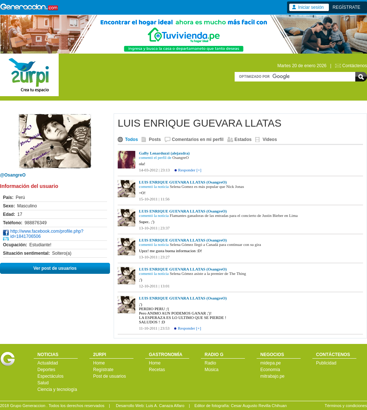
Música (212, 369)
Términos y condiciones (345, 405)
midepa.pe (270, 363)
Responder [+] (189, 170)
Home (99, 363)
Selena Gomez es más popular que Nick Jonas (207, 186)
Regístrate (103, 369)
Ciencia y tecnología (57, 389)
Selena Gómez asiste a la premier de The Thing (208, 273)
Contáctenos (354, 65)
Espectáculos (50, 376)
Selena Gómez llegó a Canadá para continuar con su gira (215, 244)
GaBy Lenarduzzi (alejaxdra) (164, 153)
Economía (270, 369)
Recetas (157, 369)
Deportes (46, 369)
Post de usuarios (109, 376)
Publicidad (326, 363)
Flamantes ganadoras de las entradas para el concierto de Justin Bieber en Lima (234, 215)
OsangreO (180, 157)
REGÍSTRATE (346, 7)
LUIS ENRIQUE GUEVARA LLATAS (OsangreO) (183, 182)
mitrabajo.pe (272, 376)
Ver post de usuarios (55, 268)
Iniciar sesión (311, 7)
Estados (243, 139)
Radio (210, 363)
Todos (131, 139)
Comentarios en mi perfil (198, 139)
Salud (43, 382)
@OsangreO (13, 175)
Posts (155, 139)
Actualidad (47, 363)
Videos (270, 139)
